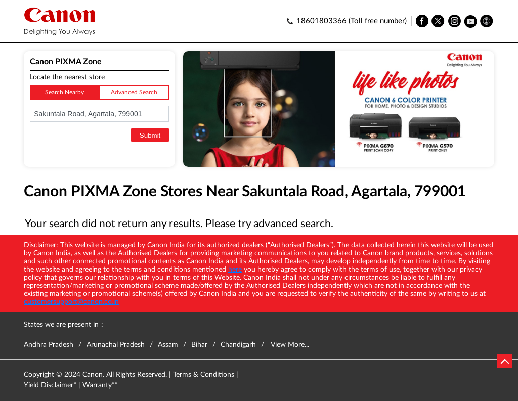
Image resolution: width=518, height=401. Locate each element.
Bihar (199, 344)
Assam (168, 344)
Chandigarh (238, 344)
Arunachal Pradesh (116, 344)
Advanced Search (134, 92)
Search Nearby (64, 92)
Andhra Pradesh (48, 344)
